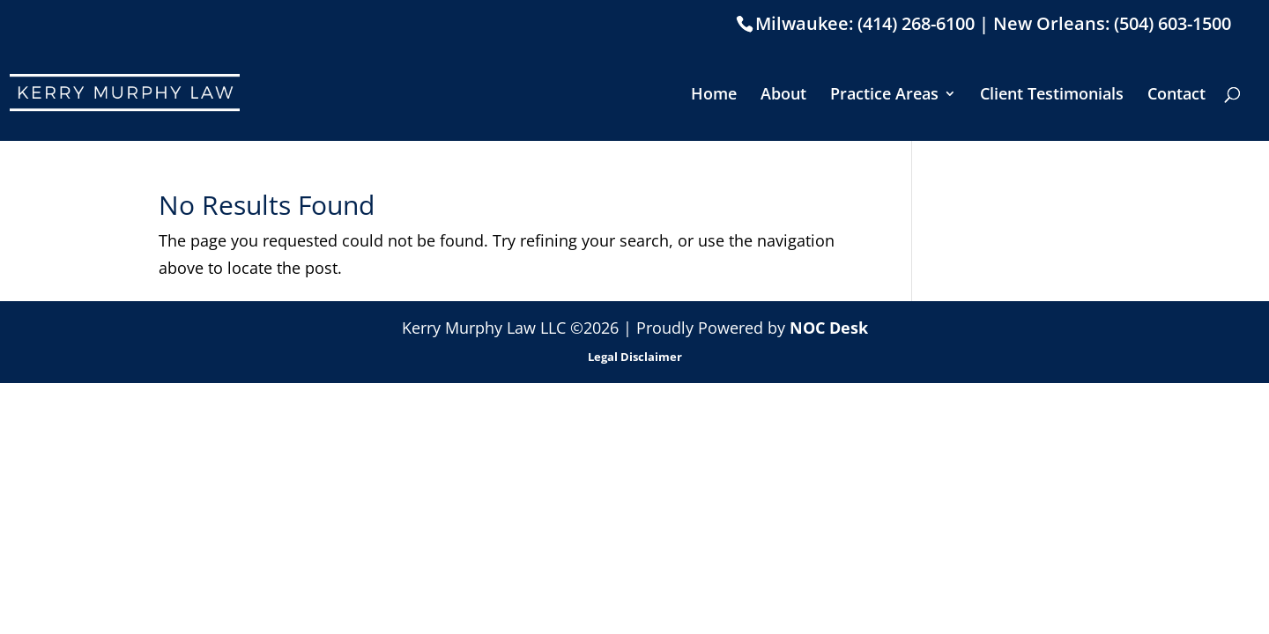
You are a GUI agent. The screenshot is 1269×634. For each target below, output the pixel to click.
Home (714, 95)
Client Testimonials (1052, 95)
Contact (1176, 95)
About (783, 95)
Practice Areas (884, 95)
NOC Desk (829, 327)
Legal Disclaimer (635, 357)
